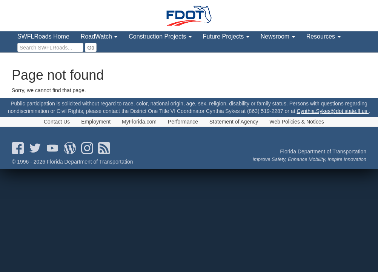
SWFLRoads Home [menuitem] (43, 36)
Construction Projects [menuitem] (160, 36)
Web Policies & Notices (296, 122)
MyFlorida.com (139, 122)
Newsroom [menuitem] (278, 36)
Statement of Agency (233, 122)
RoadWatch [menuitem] (99, 36)
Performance (183, 122)
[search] (50, 47)
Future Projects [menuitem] (226, 36)
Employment (96, 122)
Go (90, 48)
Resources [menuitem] (323, 36)
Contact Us (57, 122)
